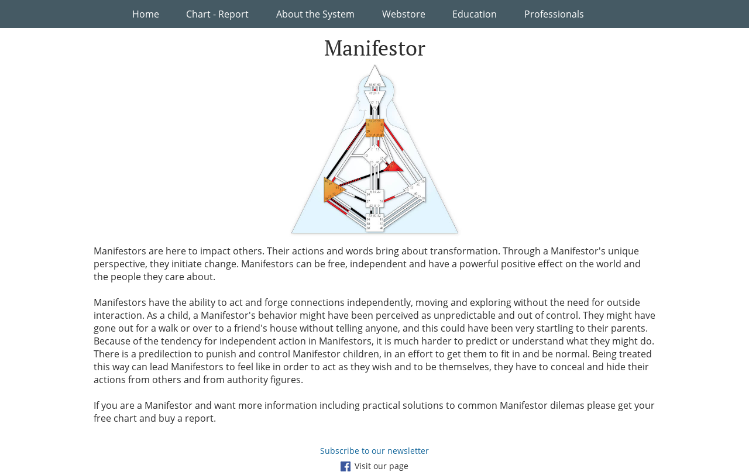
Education (474, 14)
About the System (315, 14)
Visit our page (374, 465)
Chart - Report (217, 14)
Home (145, 14)
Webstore (403, 14)
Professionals (554, 14)
